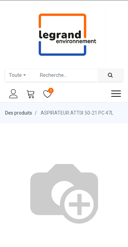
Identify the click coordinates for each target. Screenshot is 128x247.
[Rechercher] (110, 75)
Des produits (18, 113)
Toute (15, 75)
